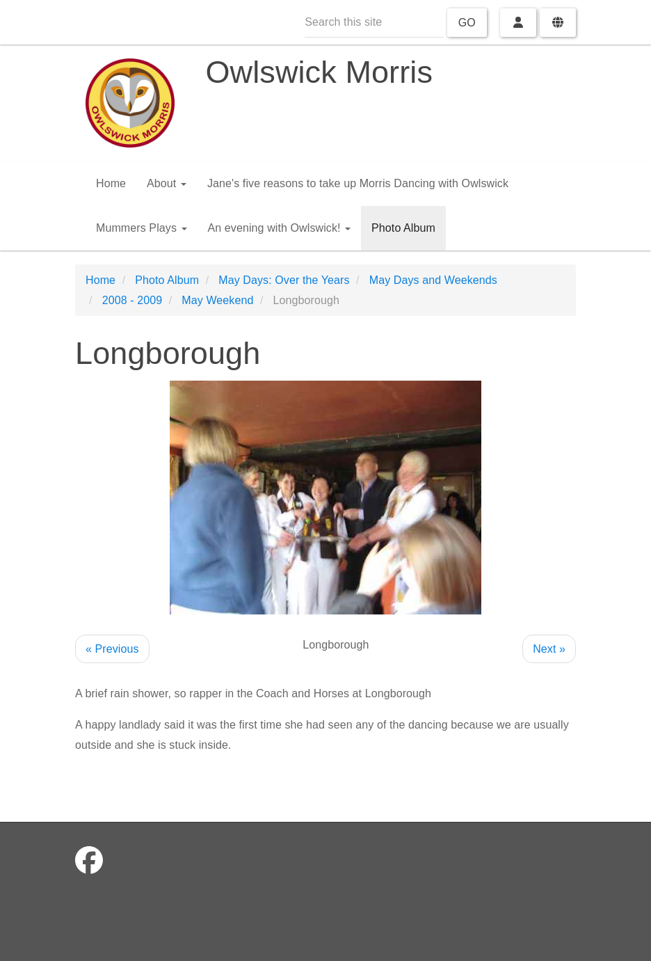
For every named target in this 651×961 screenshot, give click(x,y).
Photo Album (403, 228)
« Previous (112, 649)
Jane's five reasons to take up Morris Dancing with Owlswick (357, 183)
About (166, 183)
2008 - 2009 (132, 300)
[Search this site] (374, 23)
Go (467, 23)
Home (111, 183)
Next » (549, 649)
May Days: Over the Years (283, 280)
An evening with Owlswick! (279, 228)
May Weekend (217, 300)
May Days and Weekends (433, 280)
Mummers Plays (141, 228)
